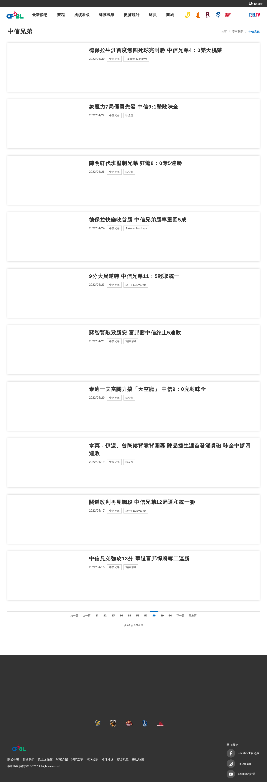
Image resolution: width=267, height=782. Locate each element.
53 (113, 615)
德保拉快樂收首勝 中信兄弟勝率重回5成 (138, 220)
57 (145, 615)
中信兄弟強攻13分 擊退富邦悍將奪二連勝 (139, 558)
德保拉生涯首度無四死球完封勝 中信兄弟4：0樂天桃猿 (155, 50)
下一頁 (180, 615)
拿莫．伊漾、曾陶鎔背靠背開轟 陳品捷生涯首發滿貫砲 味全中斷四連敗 (169, 449)
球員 (153, 15)
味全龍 (228, 15)
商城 (170, 15)
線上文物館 (45, 759)
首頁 (224, 31)
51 (97, 615)
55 (129, 615)
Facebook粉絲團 (249, 753)
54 (121, 615)
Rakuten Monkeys (137, 58)
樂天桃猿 (208, 15)
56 (137, 615)
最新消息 (40, 15)
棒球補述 (107, 759)
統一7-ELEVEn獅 (198, 15)
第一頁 (74, 615)
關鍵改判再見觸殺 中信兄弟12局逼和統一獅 (142, 502)
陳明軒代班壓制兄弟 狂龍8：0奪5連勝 (135, 163)
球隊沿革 (77, 759)
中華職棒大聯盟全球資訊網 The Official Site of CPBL (15, 15)
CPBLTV (254, 15)
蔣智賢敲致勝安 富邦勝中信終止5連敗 (135, 333)
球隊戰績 (107, 15)
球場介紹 (62, 759)
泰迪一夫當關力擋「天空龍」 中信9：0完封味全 (147, 389)
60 (170, 615)
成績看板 (82, 15)
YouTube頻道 (246, 774)
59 (162, 615)
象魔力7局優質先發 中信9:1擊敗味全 (133, 107)
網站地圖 (138, 759)
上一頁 (86, 615)
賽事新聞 (237, 31)
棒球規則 (92, 759)
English (258, 3)
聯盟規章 (123, 759)
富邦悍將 (218, 15)
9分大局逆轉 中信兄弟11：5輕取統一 (134, 276)
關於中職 (13, 759)
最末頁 (193, 615)
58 (154, 615)
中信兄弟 (188, 15)
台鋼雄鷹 (238, 15)
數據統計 (132, 15)
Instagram (244, 763)
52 (104, 615)
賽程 (61, 15)
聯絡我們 (28, 759)
